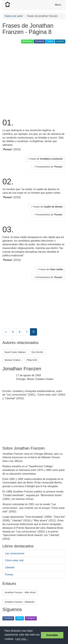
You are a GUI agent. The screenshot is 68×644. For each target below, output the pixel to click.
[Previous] (5, 332)
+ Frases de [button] (45, 159)
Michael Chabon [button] (12, 360)
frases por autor (14, 16)
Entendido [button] (52, 635)
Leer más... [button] (21, 639)
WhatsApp (27, 41)
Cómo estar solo (14, 560)
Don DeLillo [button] (37, 352)
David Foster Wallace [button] (15, 352)
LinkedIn (60, 41)
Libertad (9, 567)
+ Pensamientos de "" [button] (48, 166)
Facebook (39, 41)
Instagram (30, 618)
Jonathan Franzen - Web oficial (20, 592)
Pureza (9, 574)
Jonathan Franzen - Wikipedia (19, 602)
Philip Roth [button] (31, 360)
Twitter (50, 41)
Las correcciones (14, 553)
